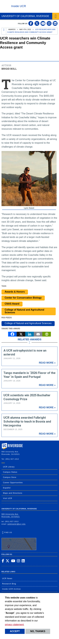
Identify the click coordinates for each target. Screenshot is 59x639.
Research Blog (9, 584)
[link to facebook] (30, 23)
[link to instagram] (49, 23)
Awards (11, 29)
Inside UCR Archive (11, 589)
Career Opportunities (13, 483)
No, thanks (37, 631)
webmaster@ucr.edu (17, 524)
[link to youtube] (43, 23)
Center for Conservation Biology (23, 297)
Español (7, 488)
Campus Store (9, 477)
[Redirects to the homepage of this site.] (4, 31)
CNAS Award (12, 303)
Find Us (19, 541)
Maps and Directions (12, 493)
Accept (15, 631)
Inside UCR (18, 6)
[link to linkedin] (55, 23)
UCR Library (9, 467)
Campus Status (10, 472)
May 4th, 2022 (25, 29)
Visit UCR (7, 498)
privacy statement (14, 624)
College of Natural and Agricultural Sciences (24, 311)
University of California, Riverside (25, 16)
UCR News (7, 578)
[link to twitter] (37, 23)
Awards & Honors (15, 291)
